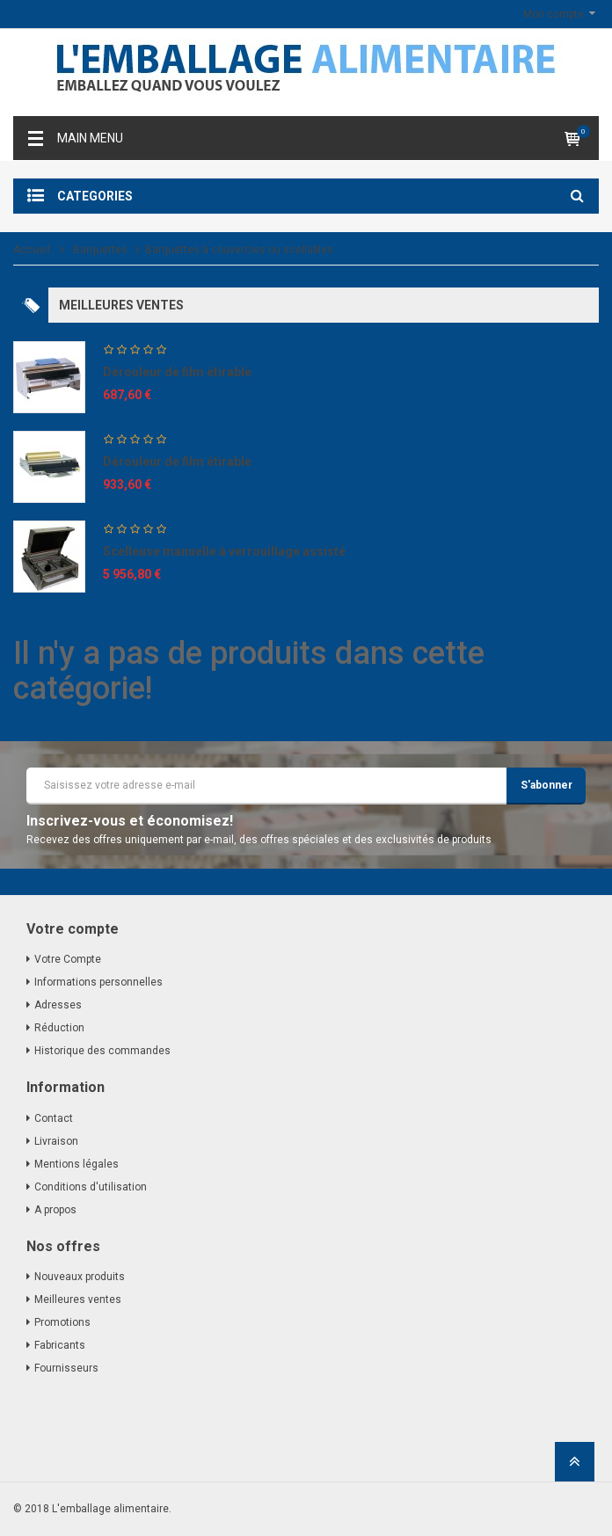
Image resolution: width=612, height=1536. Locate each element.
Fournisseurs (66, 1368)
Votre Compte (67, 959)
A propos (55, 1210)
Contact (53, 1118)
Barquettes (100, 250)
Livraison (56, 1141)
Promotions (62, 1322)
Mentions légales (76, 1164)
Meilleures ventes (77, 1299)
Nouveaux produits (79, 1276)
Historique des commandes (102, 1051)
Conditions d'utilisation (90, 1187)
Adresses (58, 1005)
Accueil (31, 250)
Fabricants (59, 1345)
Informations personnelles (98, 982)
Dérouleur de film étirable (177, 372)
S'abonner (546, 785)
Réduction (59, 1028)
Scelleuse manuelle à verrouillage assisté (224, 551)
